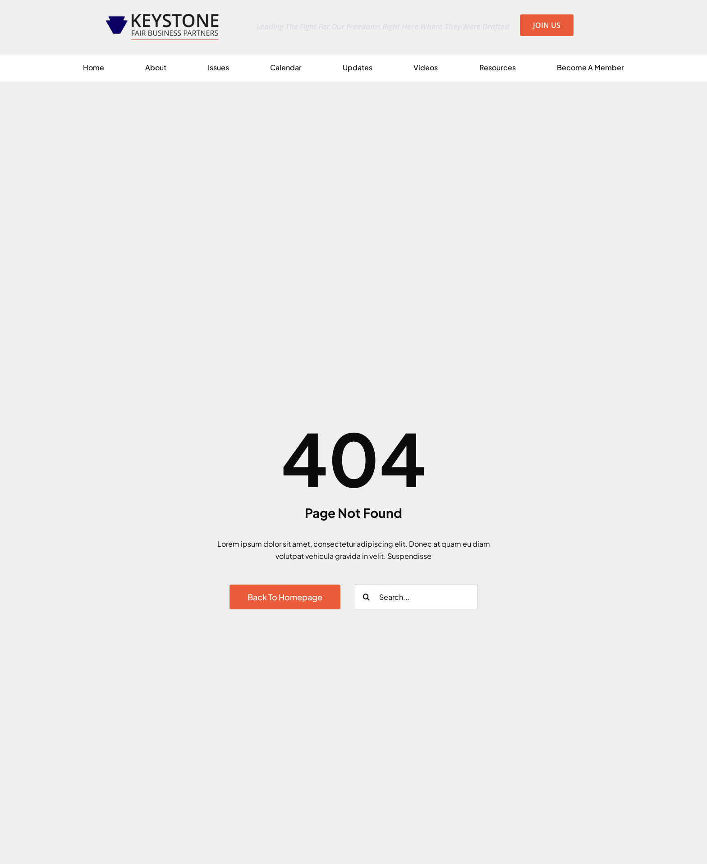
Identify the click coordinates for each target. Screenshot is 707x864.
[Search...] (415, 597)
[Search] (366, 597)
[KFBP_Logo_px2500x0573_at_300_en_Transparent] (162, 17)
